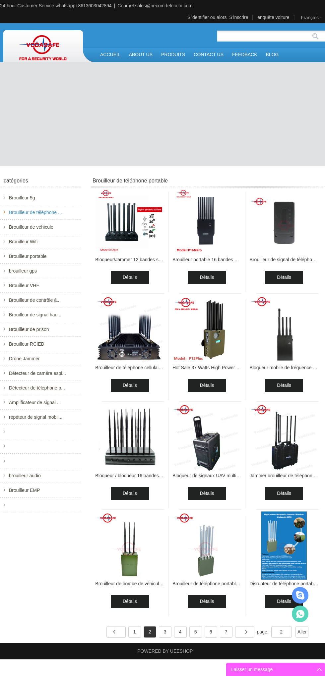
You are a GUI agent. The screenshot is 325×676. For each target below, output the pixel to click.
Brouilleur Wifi (23, 241)
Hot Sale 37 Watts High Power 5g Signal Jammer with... (229, 367)
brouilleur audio (25, 475)
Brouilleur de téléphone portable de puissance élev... (226, 583)
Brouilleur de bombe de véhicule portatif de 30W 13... (150, 583)
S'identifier (198, 17)
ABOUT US (141, 54)
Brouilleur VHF (24, 285)
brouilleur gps (23, 271)
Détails (130, 277)
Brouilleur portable (28, 256)
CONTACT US (209, 54)
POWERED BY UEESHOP (165, 651)
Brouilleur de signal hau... (35, 314)
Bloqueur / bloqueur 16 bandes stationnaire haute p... (150, 475)
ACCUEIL (110, 54)
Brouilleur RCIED (26, 344)
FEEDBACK (244, 54)
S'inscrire (238, 17)
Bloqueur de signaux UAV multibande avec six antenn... (229, 475)
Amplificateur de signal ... (35, 402)
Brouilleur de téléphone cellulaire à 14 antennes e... (148, 367)
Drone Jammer (24, 358)
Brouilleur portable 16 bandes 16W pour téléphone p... (228, 259)
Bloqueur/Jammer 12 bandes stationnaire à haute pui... (151, 259)
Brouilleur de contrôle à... (35, 300)
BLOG (272, 54)
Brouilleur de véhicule (31, 227)
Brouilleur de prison (29, 329)
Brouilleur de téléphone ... (35, 212)
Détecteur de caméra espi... (37, 373)
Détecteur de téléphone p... (37, 388)
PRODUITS (173, 54)
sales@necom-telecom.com (163, 5)
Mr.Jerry (300, 595)
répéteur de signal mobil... (35, 417)
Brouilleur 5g (22, 197)
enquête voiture (273, 17)
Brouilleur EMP (24, 490)
